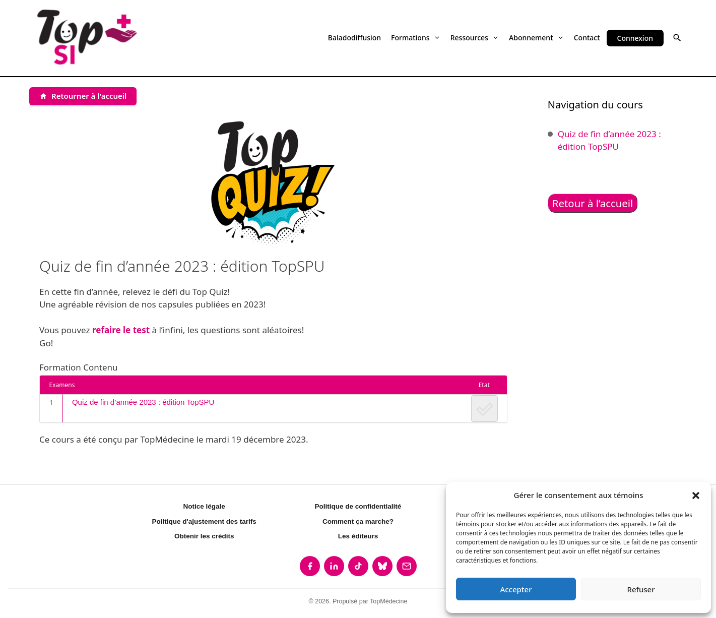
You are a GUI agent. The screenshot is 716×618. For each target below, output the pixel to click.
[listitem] (310, 566)
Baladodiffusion (354, 37)
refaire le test (121, 330)
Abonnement (536, 37)
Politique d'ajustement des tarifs (204, 521)
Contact (587, 37)
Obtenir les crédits (204, 536)
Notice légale (204, 506)
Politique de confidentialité (358, 506)
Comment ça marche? (358, 521)
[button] (696, 495)
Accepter (516, 589)
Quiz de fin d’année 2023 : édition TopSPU (143, 402)
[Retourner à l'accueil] (83, 96)
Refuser (641, 589)
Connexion (635, 38)
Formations (415, 37)
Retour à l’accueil (592, 203)
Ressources (474, 37)
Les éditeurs (358, 536)
